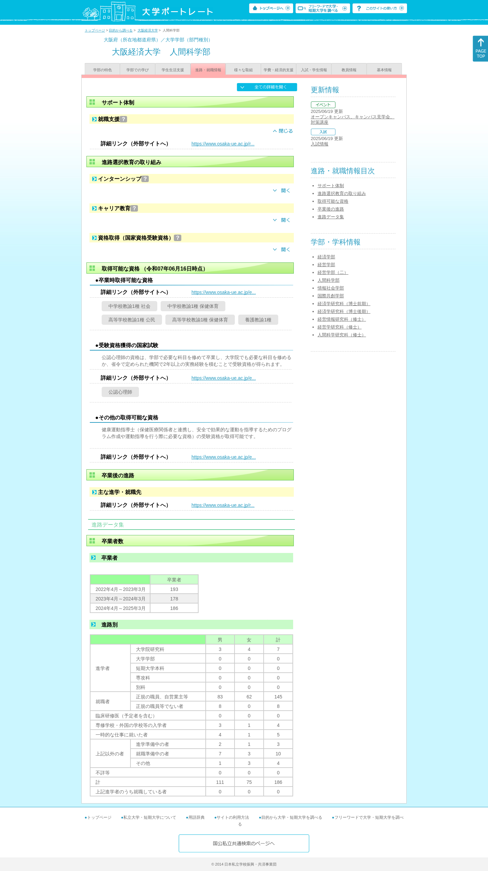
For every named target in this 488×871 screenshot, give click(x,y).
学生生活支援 (173, 70)
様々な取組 (243, 70)
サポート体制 (331, 185)
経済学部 (326, 256)
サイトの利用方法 (233, 817)
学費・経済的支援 (278, 70)
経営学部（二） (333, 272)
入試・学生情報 (314, 70)
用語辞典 (196, 817)
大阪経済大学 (148, 30)
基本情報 (384, 70)
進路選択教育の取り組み (342, 193)
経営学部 (326, 264)
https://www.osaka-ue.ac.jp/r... (223, 143)
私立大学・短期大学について (149, 817)
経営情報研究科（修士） (342, 319)
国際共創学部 (331, 295)
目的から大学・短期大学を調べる (291, 817)
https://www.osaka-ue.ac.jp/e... (223, 292)
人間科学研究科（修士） (342, 334)
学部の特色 (102, 70)
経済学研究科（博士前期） (344, 303)
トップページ (95, 30)
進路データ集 (331, 216)
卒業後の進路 (331, 209)
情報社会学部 (331, 288)
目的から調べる (121, 30)
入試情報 (319, 143)
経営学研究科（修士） (340, 327)
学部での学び (137, 70)
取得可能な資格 (333, 201)
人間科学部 (329, 280)
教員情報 (349, 70)
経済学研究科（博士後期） (344, 311)
